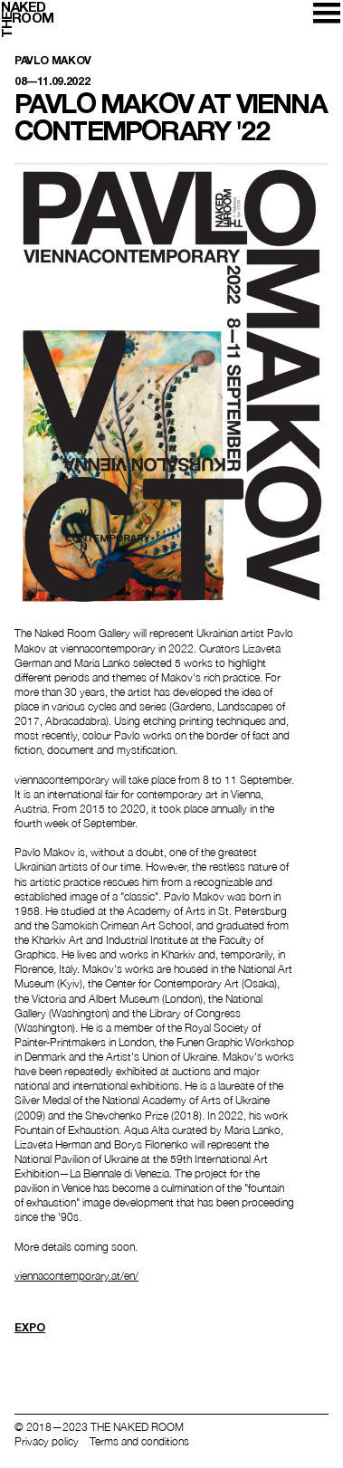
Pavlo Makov (52, 61)
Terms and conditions (139, 1441)
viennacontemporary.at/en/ (76, 1275)
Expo (29, 1327)
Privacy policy (46, 1441)
